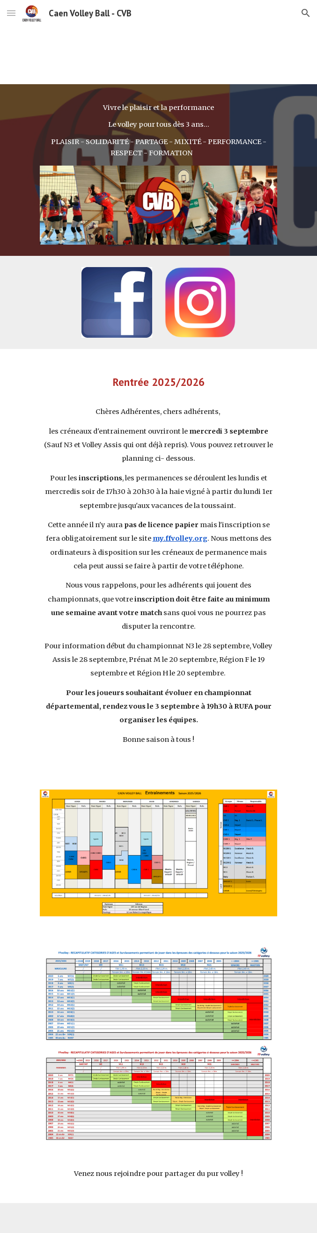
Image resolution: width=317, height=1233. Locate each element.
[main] (158, 130)
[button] (11, 13)
